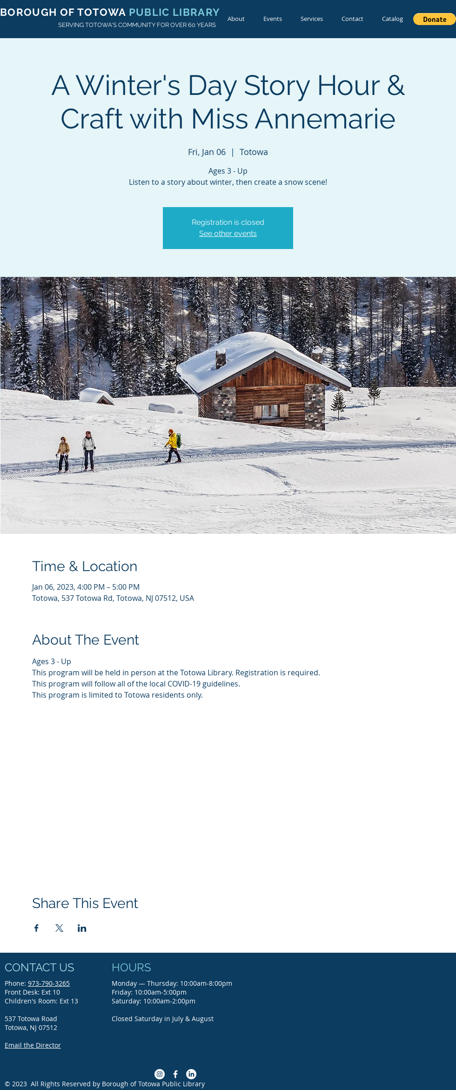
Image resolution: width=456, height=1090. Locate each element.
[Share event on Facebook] (36, 928)
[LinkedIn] (191, 1074)
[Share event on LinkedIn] (82, 928)
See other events (228, 233)
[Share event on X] (59, 928)
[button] (434, 19)
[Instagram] (159, 1074)
